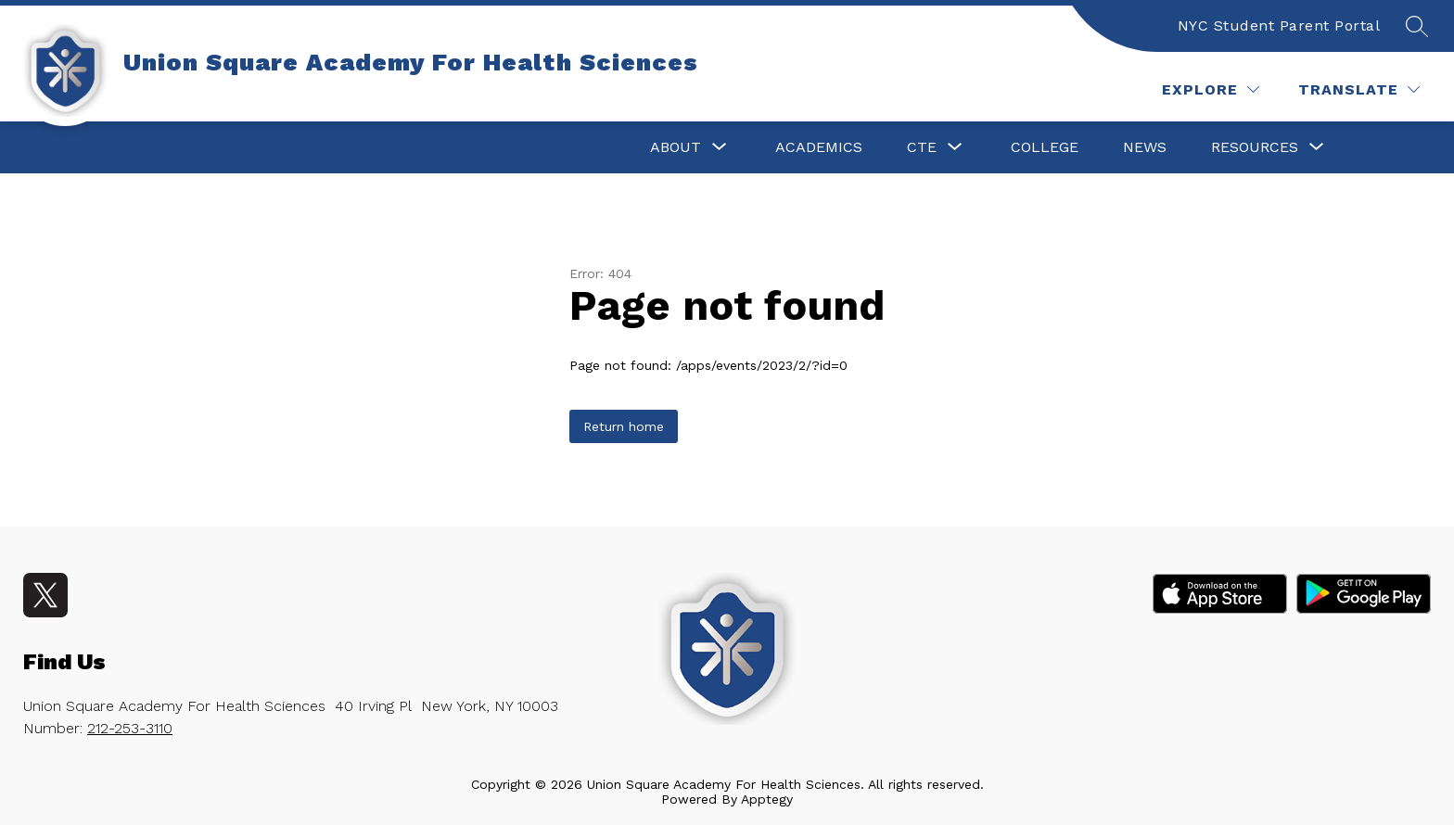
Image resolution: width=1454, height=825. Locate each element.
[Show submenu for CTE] (922, 147)
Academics (818, 147)
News (1145, 147)
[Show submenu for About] (675, 147)
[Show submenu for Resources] (1254, 147)
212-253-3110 (129, 728)
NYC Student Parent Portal (1279, 25)
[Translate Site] (1359, 89)
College (1044, 147)
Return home (623, 426)
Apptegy (767, 799)
